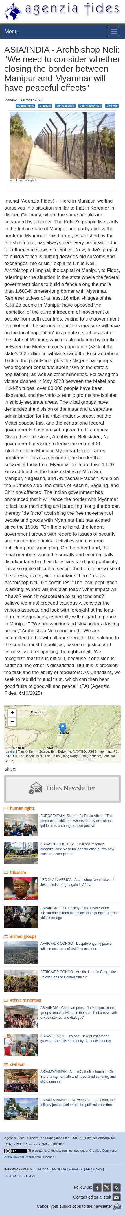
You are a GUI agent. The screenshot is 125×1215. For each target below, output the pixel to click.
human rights (25, 105)
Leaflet (10, 751)
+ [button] (12, 713)
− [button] (12, 722)
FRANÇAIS (94, 1169)
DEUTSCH (12, 1175)
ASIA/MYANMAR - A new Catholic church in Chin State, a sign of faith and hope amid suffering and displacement (78, 1077)
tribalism (45, 105)
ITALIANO (42, 1169)
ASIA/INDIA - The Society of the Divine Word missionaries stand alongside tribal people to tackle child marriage (79, 913)
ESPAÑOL (76, 1169)
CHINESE (29, 1175)
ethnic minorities (90, 105)
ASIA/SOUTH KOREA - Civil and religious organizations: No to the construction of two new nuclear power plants (77, 849)
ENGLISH (59, 1169)
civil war (112, 105)
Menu (11, 31)
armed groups (65, 105)
